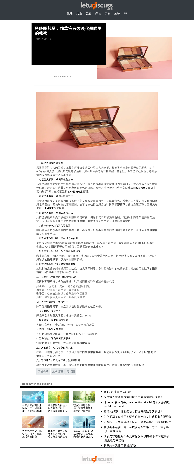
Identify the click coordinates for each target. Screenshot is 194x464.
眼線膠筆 (49, 207)
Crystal (48, 38)
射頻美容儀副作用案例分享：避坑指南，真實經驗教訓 (32, 408)
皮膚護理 (57, 371)
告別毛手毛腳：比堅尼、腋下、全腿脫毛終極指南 (32, 433)
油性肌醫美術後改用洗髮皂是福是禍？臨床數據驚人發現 (57, 409)
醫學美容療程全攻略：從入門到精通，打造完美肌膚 (57, 433)
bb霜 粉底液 (77, 191)
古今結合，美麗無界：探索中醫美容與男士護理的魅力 (138, 421)
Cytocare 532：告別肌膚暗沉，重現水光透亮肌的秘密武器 (83, 434)
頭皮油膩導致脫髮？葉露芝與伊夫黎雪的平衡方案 (83, 408)
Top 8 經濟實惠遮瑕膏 (117, 391)
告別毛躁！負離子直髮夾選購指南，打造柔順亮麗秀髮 (138, 416)
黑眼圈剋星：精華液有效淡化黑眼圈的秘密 (68, 31)
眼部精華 (141, 187)
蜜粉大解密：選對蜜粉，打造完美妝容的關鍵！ (133, 411)
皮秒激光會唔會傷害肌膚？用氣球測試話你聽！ (133, 396)
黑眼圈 (71, 371)
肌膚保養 (43, 371)
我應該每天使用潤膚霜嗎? (120, 445)
